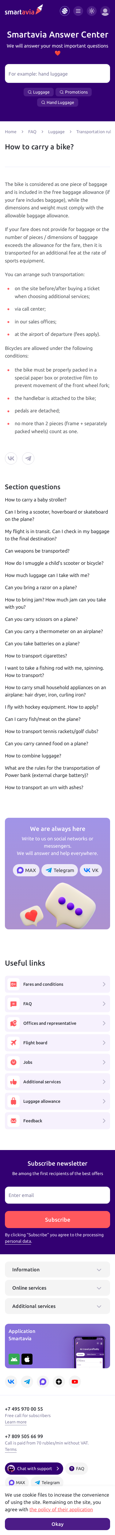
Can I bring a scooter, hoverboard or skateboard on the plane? (56, 515)
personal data (18, 1241)
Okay (57, 1524)
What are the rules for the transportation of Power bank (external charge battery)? (52, 771)
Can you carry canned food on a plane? (46, 743)
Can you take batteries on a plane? (42, 643)
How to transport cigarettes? (36, 655)
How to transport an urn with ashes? (44, 787)
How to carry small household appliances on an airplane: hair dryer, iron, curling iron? (55, 691)
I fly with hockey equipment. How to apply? (51, 707)
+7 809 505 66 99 (24, 1436)
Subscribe (57, 1219)
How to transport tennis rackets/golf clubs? (51, 731)
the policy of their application (61, 1509)
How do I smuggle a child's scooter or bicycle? (54, 563)
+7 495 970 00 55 (24, 1409)
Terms (11, 1449)
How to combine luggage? (33, 755)
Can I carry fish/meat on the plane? (42, 719)
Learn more (16, 1421)
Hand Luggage (57, 102)
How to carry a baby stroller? (35, 499)
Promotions (73, 92)
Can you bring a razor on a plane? (41, 587)
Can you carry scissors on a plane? (41, 619)
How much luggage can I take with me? (47, 575)
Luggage (39, 92)
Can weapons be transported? (37, 551)
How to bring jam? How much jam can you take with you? (55, 603)
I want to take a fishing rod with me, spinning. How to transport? (54, 671)
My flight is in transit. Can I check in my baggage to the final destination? (57, 535)
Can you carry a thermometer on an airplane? (54, 631)
